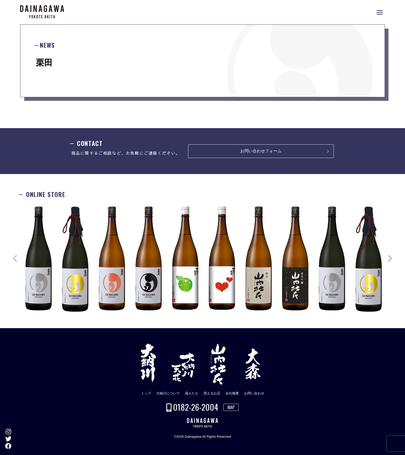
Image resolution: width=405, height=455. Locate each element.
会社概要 (232, 393)
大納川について (168, 393)
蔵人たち (191, 393)
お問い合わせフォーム (261, 151)
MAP (231, 407)
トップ (146, 393)
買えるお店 (212, 393)
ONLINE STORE (399, 231)
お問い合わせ (254, 393)
